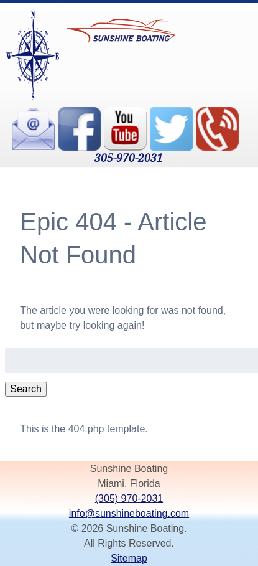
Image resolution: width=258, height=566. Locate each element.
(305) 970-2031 (129, 498)
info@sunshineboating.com (129, 513)
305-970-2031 (128, 157)
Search (26, 389)
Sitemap (129, 558)
